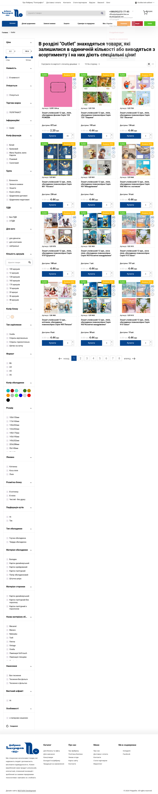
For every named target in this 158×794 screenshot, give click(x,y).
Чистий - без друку (15, 499)
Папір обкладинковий (17, 575)
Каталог (13, 23)
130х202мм (12, 425)
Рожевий (11, 159)
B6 (9, 363)
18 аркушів (12, 288)
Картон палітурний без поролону (17, 601)
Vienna (10, 642)
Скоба (10, 334)
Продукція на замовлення (53, 764)
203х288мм (12, 444)
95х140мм (12, 448)
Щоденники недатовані (17, 200)
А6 (9, 375)
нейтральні (12, 246)
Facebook (126, 754)
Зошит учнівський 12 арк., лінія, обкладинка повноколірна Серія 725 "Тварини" (96, 115)
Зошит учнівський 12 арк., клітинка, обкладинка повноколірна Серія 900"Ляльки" (57, 322)
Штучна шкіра (13, 579)
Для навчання (49, 754)
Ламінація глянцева (16, 657)
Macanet (11, 626)
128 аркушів (13, 277)
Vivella (10, 649)
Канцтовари (48, 757)
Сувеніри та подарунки (86, 23)
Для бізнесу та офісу (51, 751)
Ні (8, 517)
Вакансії (101, 3)
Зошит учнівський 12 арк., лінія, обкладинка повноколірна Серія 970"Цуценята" (57, 253)
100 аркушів (13, 269)
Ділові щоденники (28, 23)
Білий (10, 145)
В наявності (12, 78)
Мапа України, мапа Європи (16, 154)
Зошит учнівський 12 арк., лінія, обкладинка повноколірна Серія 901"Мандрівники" (96, 184)
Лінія (10, 474)
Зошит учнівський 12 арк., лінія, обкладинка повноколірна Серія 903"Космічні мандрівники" (96, 322)
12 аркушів (12, 273)
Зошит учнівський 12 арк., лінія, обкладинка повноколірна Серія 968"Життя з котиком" (135, 184)
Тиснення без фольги (17, 679)
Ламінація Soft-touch (16, 653)
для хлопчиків (14, 242)
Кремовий (12, 149)
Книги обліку (13, 192)
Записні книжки (49, 23)
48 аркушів (12, 300)
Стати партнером (80, 3)
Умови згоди (73, 757)
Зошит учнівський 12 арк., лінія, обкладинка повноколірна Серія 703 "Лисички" (135, 115)
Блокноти (12, 180)
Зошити (66, 23)
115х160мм (12, 421)
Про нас (96, 751)
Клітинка (11, 467)
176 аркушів (13, 285)
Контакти (67, 3)
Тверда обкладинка (16, 542)
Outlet (150, 23)
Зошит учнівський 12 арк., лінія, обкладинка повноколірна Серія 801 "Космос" (57, 184)
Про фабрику (73, 751)
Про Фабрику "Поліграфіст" (33, 3)
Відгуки (92, 3)
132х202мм (12, 429)
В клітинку (12, 492)
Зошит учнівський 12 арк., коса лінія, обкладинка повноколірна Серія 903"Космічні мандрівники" (96, 253)
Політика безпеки (75, 754)
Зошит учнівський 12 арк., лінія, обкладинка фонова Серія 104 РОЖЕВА (56, 115)
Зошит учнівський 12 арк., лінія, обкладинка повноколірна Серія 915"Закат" (135, 322)
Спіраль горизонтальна (18, 342)
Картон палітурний (15, 571)
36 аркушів (12, 296)
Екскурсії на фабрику (51, 761)
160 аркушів (13, 281)
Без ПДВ (11, 217)
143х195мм (12, 437)
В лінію (11, 496)
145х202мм (12, 441)
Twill (9, 638)
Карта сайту (73, 761)
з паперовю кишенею (17, 718)
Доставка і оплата (53, 3)
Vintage (11, 645)
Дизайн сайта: (21, 790)
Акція (137, 23)
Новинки (124, 23)
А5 (9, 371)
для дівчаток (13, 238)
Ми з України (107, 23)
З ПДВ (10, 221)
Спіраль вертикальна (17, 338)
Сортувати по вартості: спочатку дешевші (60, 64)
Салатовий (12, 163)
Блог (108, 3)
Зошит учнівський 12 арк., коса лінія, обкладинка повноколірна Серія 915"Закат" (134, 253)
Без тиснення (13, 675)
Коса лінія (12, 470)
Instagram (127, 751)
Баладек (11, 559)
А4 (9, 367)
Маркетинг (97, 764)
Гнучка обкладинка (16, 538)
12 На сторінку (92, 64)
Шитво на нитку (14, 346)
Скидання (12, 726)
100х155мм (12, 417)
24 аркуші (12, 292)
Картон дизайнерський (17, 563)
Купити (52, 136)
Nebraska (11, 634)
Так (9, 521)
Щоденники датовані (16, 196)
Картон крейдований (16, 567)
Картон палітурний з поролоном (16, 607)
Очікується (12, 95)
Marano (11, 630)
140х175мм (12, 433)
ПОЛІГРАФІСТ (13, 112)
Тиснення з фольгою (16, 683)
